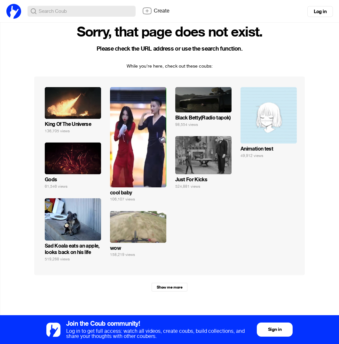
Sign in (274, 329)
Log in (320, 11)
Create (156, 11)
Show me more (169, 287)
